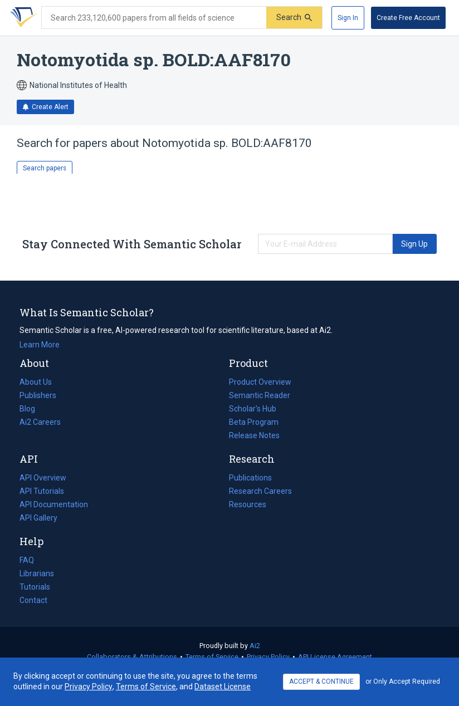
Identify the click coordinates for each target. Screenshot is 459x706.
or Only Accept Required (402, 681)
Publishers (37, 395)
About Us (35, 381)
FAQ (26, 560)
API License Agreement (335, 657)
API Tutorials (41, 491)
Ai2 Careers (40, 422)
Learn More (39, 344)
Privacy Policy (268, 657)
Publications (250, 477)
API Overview (42, 477)
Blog (31, 408)
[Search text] (154, 18)
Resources (247, 504)
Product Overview (260, 381)
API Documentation (53, 504)
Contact (33, 600)
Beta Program (254, 422)
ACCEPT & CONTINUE (321, 681)
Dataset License (222, 686)
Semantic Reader (259, 395)
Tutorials (34, 586)
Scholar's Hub (252, 408)
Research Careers (260, 491)
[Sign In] (347, 18)
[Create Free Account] (408, 18)
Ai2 (255, 645)
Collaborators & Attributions (132, 657)
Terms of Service (211, 657)
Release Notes (254, 435)
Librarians (36, 573)
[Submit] (294, 17)
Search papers (44, 168)
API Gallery (38, 517)
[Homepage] (22, 17)
